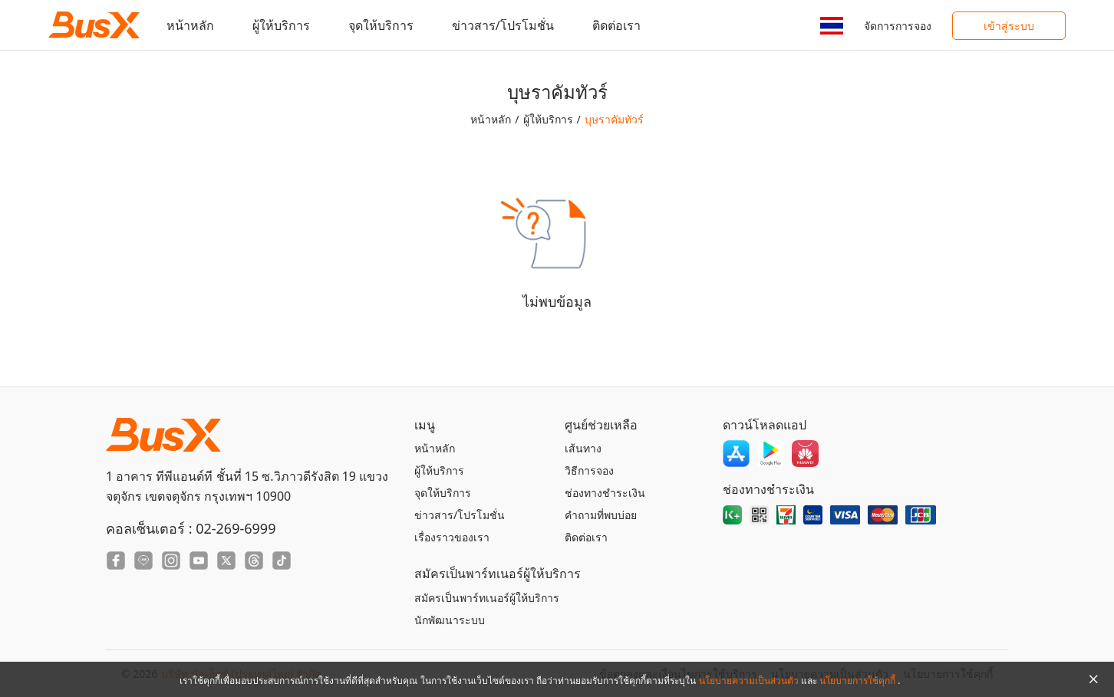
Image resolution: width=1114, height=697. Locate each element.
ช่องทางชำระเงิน (605, 492)
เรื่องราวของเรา (451, 537)
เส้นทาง (583, 448)
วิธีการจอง (589, 470)
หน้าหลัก (190, 25)
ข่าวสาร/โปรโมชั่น (503, 25)
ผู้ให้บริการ (281, 25)
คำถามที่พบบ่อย (601, 515)
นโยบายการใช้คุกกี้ (858, 680)
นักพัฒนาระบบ (449, 620)
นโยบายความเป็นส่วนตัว (750, 680)
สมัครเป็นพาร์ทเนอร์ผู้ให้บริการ (486, 597)
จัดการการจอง (897, 25)
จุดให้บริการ (381, 25)
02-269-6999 (235, 528)
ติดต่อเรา (616, 25)
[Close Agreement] (1093, 679)
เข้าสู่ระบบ (1009, 25)
